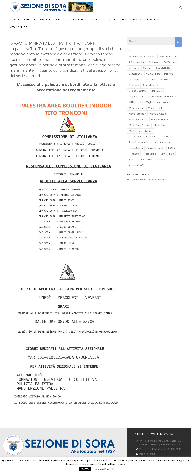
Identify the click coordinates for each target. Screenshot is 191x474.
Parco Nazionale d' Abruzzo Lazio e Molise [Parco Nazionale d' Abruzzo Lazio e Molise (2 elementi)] (149, 142)
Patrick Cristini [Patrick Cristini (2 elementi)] (136, 148)
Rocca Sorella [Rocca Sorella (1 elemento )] (149, 154)
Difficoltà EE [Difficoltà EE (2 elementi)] (150, 79)
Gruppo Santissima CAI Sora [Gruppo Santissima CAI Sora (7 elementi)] (163, 96)
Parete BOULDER (49, 19)
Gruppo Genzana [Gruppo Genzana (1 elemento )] (137, 96)
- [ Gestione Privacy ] (102, 469)
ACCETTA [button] (85, 469)
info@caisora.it (147, 453)
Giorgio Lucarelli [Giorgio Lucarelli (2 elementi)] (150, 85)
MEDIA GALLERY (18, 27)
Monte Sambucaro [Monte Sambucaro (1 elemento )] (138, 119)
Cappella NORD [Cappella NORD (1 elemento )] (162, 68)
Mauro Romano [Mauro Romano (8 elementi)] (136, 108)
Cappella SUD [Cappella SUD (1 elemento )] (135, 74)
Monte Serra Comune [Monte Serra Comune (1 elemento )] (139, 125)
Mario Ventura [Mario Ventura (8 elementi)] (163, 102)
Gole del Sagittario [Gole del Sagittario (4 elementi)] (138, 91)
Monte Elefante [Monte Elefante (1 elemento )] (155, 108)
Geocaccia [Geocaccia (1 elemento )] (134, 85)
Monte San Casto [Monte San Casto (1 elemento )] (159, 119)
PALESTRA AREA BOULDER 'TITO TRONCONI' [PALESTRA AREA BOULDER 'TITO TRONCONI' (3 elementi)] (151, 136)
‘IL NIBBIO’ (97, 19)
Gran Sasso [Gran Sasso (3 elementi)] (156, 91)
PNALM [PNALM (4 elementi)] (171, 148)
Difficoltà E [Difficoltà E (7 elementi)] (134, 79)
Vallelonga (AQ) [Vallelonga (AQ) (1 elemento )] (136, 165)
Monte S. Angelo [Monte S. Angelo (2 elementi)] (158, 114)
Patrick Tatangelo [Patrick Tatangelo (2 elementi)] (155, 148)
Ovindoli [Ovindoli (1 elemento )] (148, 131)
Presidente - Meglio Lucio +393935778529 (160, 449)
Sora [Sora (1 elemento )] (150, 159)
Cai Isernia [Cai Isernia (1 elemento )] (134, 68)
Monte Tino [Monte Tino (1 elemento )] (159, 125)
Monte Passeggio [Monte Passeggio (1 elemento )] (137, 114)
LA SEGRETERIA (117, 19)
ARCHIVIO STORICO (75, 19)
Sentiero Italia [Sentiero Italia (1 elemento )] (167, 154)
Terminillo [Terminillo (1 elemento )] (161, 159)
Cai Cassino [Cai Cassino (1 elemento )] (154, 62)
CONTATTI (153, 19)
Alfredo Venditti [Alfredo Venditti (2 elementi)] (136, 62)
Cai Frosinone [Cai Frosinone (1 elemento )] (170, 62)
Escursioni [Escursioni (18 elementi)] (165, 79)
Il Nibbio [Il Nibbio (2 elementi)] (132, 102)
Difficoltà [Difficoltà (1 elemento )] (168, 74)
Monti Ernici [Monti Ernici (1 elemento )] (134, 131)
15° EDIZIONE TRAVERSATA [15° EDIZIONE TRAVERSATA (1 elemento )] (142, 56)
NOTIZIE (28, 19)
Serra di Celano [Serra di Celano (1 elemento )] (136, 159)
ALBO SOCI (136, 19)
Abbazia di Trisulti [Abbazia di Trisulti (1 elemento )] (168, 56)
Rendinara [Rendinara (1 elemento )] (134, 154)
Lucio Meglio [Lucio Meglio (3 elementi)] (146, 102)
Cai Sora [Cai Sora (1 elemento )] (147, 68)
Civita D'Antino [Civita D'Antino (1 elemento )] (153, 74)
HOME (13, 19)
